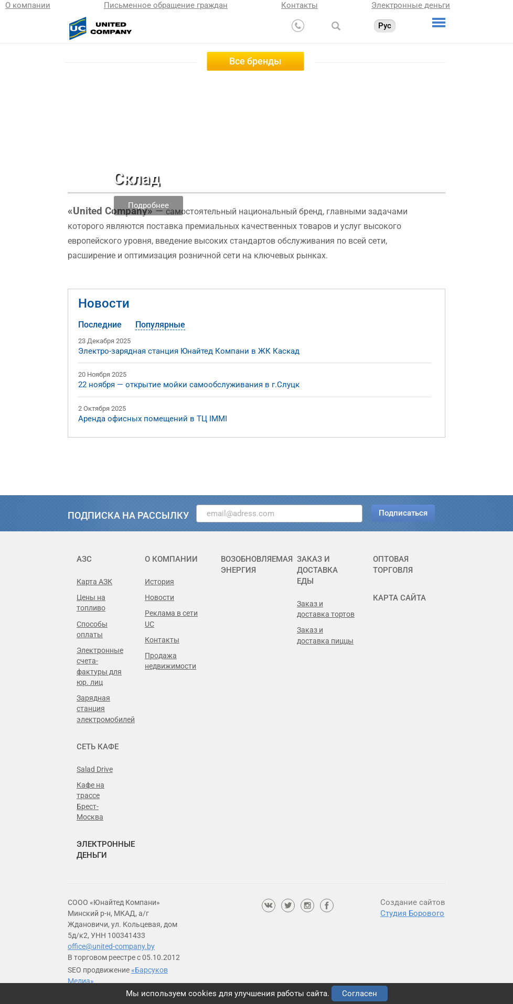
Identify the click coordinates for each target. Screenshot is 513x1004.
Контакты (299, 5)
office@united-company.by (111, 946)
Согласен (359, 993)
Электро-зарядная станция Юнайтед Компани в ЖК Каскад (189, 351)
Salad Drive (95, 769)
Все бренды (255, 61)
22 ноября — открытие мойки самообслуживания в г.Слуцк (189, 384)
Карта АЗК (94, 581)
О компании (27, 5)
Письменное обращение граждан (166, 5)
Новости (104, 303)
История (159, 581)
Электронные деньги (410, 5)
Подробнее (148, 205)
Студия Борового (412, 913)
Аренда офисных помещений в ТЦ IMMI (152, 418)
